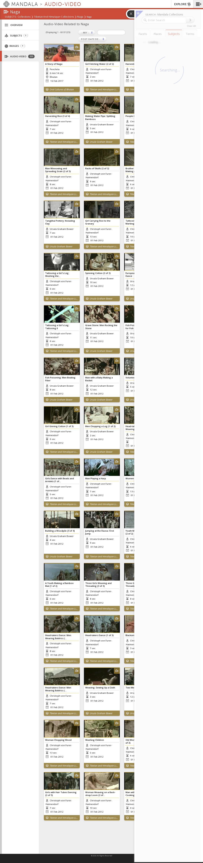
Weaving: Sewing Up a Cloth (100, 687)
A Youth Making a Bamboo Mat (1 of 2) (59, 584)
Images (15, 46)
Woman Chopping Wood (58, 739)
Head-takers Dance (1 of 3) (99, 635)
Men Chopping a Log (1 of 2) (100, 426)
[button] (198, 4)
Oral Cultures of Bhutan (62, 89)
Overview (14, 25)
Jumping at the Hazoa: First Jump (99, 532)
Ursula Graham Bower (101, 141)
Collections (24, 17)
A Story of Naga (53, 63)
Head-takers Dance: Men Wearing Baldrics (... (58, 637)
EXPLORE (182, 4)
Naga (80, 17)
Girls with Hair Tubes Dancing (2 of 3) (61, 794)
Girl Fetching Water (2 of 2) (99, 63)
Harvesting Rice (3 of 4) (57, 116)
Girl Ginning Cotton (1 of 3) (59, 426)
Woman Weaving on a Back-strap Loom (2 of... (100, 794)
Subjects (16, 35)
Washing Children (94, 739)
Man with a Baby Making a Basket (99, 379)
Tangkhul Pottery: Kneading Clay (60, 222)
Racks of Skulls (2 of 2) (97, 168)
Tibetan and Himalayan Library (104, 89)
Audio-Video (20, 56)
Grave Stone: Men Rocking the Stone (101, 326)
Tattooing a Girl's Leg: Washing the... (57, 274)
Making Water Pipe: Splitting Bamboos (100, 117)
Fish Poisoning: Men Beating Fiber (60, 379)
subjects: (11, 17)
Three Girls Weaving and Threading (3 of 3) (98, 584)
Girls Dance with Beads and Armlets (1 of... (59, 480)
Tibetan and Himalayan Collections (54, 17)
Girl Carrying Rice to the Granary (97, 222)
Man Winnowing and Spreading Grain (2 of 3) (58, 170)
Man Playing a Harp (95, 478)
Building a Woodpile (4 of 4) (60, 530)
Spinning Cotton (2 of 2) (98, 273)
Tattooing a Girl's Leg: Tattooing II (57, 326)
